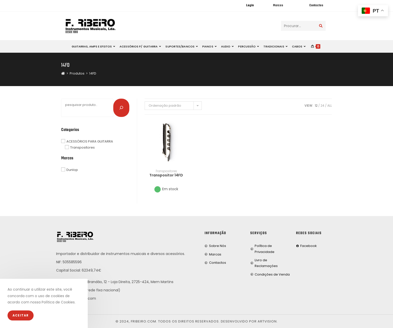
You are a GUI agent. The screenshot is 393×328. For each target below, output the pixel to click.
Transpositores (166, 171)
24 (322, 105)
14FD (92, 73)
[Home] (63, 73)
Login (250, 5)
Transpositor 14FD (166, 175)
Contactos (316, 5)
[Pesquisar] (121, 108)
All (329, 105)
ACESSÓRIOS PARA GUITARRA (89, 141)
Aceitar (21, 315)
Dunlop (72, 169)
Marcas (278, 5)
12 (316, 105)
